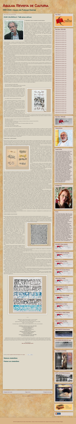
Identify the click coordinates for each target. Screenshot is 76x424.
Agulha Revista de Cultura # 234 (60, 55)
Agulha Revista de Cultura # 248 (60, 82)
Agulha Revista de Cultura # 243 (60, 72)
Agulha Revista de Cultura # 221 (60, 31)
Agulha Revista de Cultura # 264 (60, 112)
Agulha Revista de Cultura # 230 (60, 48)
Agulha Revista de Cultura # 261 (60, 106)
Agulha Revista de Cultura (25, 5)
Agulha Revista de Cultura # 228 (60, 44)
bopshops (53, 421)
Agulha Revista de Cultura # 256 (60, 97)
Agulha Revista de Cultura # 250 (60, 86)
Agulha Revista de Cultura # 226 (60, 40)
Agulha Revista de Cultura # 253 (60, 91)
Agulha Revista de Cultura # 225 (60, 38)
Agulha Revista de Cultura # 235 (60, 57)
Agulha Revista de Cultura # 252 (60, 89)
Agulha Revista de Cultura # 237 (60, 61)
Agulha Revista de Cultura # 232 (60, 52)
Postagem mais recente (8, 392)
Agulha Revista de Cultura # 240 (60, 67)
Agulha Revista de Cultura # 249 (60, 84)
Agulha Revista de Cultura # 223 (60, 35)
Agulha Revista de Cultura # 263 (60, 110)
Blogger (61, 421)
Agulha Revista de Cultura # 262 (60, 108)
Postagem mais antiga (47, 392)
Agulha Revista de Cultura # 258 (60, 101)
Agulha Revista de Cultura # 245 (60, 76)
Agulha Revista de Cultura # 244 (60, 74)
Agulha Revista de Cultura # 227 (60, 42)
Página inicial (27, 392)
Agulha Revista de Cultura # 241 (60, 69)
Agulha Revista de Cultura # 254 (60, 93)
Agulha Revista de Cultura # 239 (60, 65)
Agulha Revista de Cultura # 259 (60, 103)
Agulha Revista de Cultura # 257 (60, 99)
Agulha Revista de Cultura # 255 (60, 95)
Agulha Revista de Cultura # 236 (60, 59)
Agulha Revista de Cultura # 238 (60, 63)
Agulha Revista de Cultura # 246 (60, 78)
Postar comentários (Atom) (29, 395)
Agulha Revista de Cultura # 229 (60, 46)
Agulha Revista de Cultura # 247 (60, 80)
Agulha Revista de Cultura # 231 (60, 50)
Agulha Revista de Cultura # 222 (60, 33)
